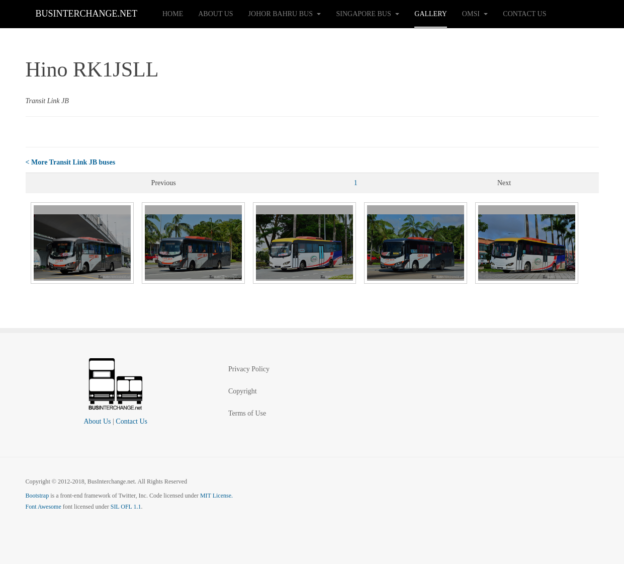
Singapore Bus (367, 14)
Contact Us (524, 14)
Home (172, 14)
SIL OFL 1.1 (126, 506)
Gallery (430, 14)
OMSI (475, 14)
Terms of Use (247, 413)
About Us (215, 14)
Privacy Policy (249, 369)
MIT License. (216, 495)
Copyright (242, 391)
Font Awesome (43, 506)
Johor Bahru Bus (284, 14)
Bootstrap (37, 495)
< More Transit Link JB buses (71, 162)
